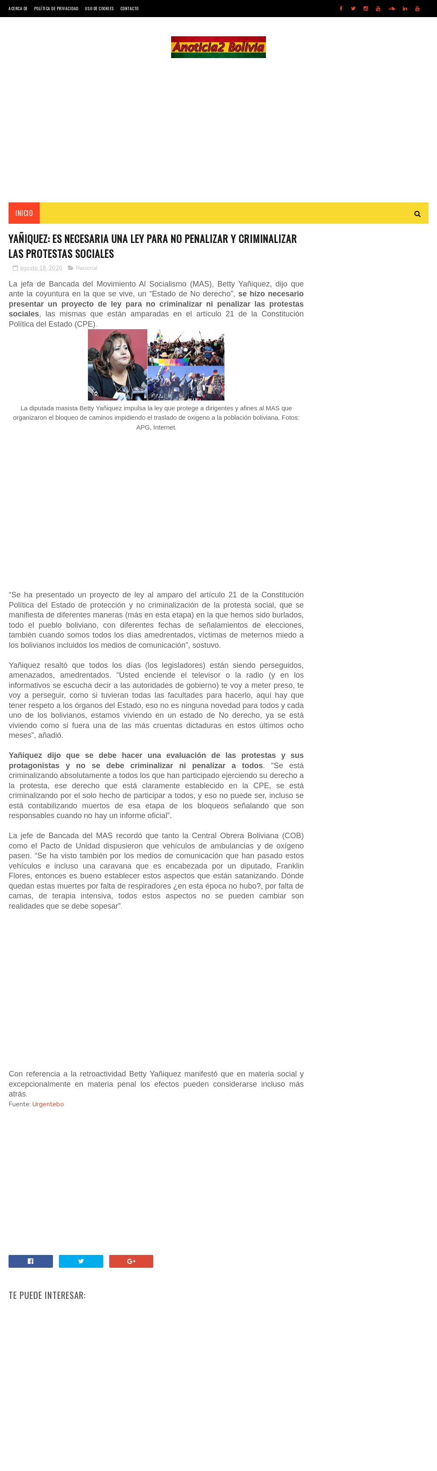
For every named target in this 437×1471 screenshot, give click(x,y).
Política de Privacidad (56, 8)
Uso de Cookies (99, 8)
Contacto (129, 8)
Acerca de (18, 8)
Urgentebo (48, 1106)
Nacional (87, 270)
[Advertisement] (218, 130)
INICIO (24, 214)
